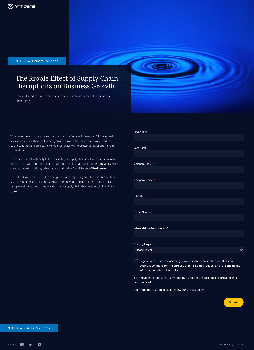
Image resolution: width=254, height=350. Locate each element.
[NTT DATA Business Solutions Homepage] (22, 6)
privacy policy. (196, 290)
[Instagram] (21, 344)
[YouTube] (39, 344)
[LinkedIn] (30, 344)
